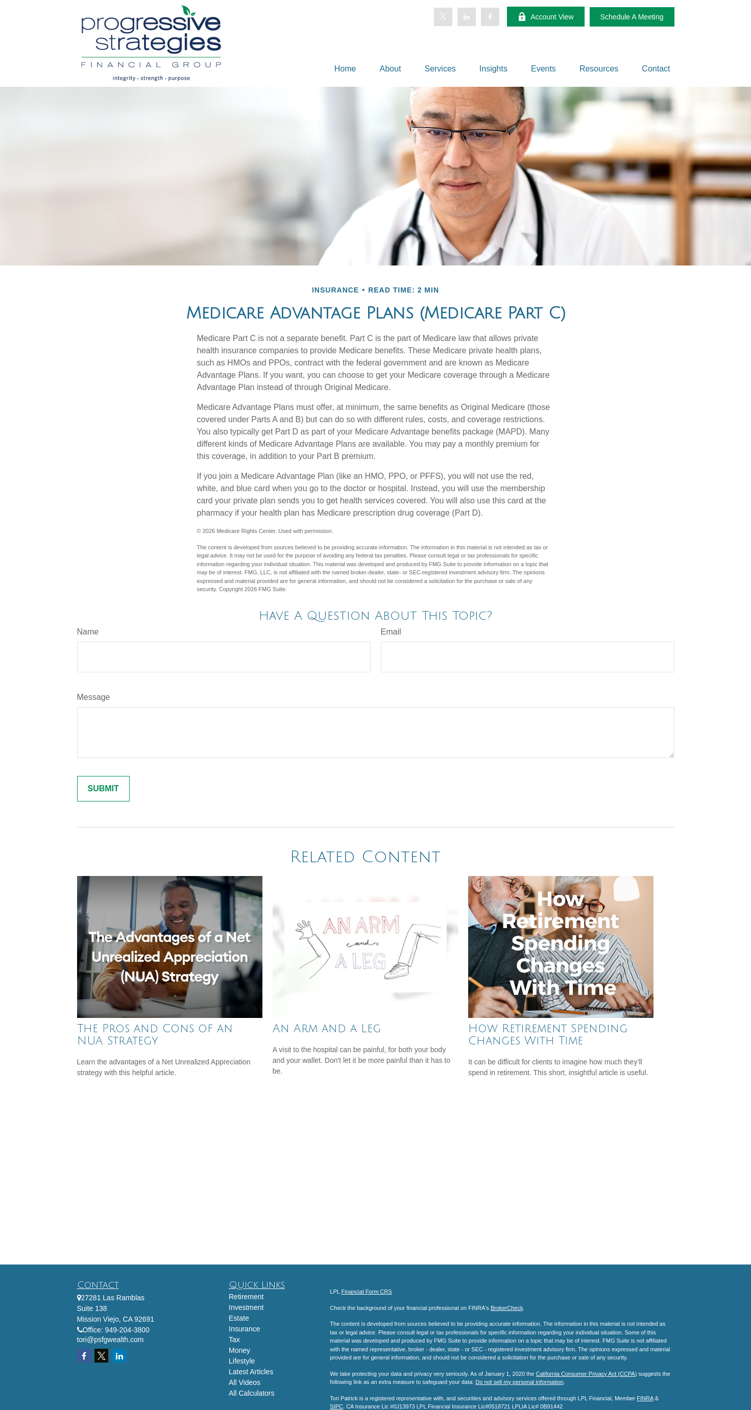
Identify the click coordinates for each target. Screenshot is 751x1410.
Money (239, 1350)
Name (88, 631)
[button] (345, 69)
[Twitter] (443, 17)
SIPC (336, 1406)
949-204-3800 (127, 1330)
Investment (246, 1307)
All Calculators (251, 1393)
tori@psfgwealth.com (110, 1339)
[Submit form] (103, 788)
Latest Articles (251, 1372)
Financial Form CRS (367, 1292)
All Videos (244, 1382)
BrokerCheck (507, 1308)
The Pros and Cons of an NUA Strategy (155, 1035)
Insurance (244, 1329)
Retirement (246, 1297)
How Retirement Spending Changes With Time (547, 1035)
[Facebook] (490, 17)
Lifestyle (242, 1361)
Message (93, 697)
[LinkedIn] (466, 17)
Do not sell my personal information (519, 1382)
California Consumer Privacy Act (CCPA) (586, 1374)
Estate (239, 1318)
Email (391, 631)
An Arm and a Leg (327, 1029)
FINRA (645, 1398)
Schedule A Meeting (632, 17)
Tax (234, 1339)
